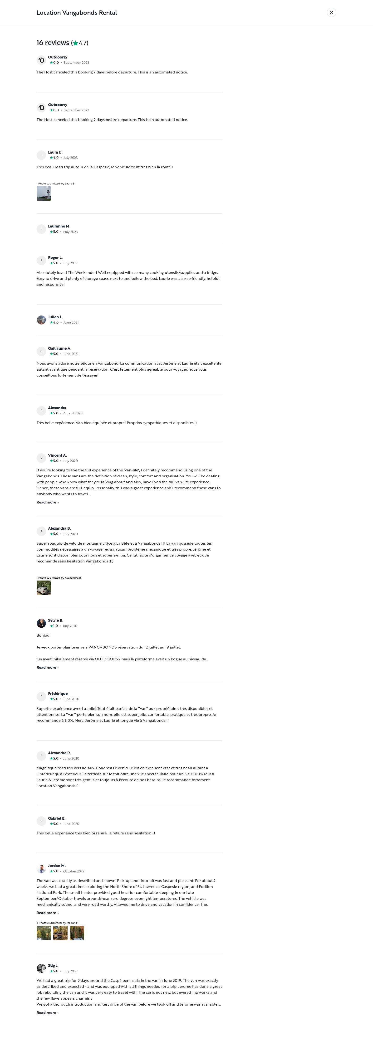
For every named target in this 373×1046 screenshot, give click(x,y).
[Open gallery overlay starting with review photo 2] (60, 933)
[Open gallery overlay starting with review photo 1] (44, 193)
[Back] (331, 12)
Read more (48, 502)
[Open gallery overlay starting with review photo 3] (77, 933)
